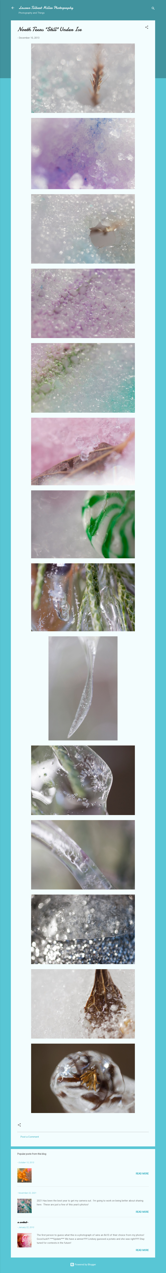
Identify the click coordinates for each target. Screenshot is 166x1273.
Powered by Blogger (83, 1264)
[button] (147, 27)
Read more (142, 1173)
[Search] (153, 9)
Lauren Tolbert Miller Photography (46, 7)
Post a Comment (30, 1136)
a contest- (22, 1222)
